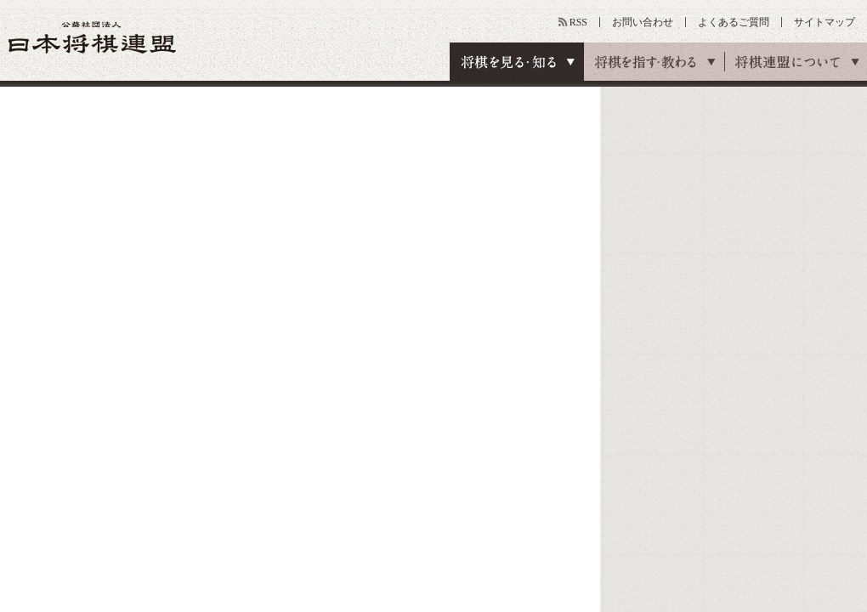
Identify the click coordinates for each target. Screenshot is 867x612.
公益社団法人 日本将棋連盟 (92, 37)
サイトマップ (824, 22)
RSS (578, 22)
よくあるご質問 (733, 22)
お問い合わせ (642, 22)
